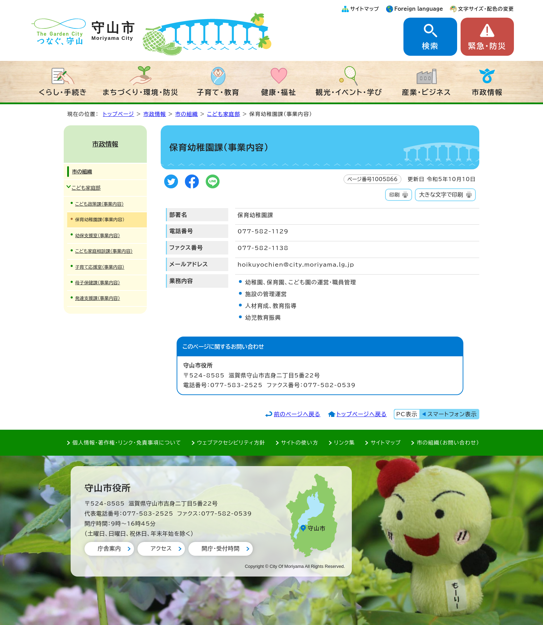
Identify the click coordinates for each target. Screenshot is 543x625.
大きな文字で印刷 (441, 194)
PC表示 (406, 414)
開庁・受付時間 (221, 548)
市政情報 (487, 92)
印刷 (394, 194)
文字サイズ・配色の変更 (486, 8)
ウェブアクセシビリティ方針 (231, 442)
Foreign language (418, 8)
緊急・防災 (487, 46)
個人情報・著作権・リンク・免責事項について (126, 442)
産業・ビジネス (427, 92)
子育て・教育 (218, 92)
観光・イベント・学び (349, 92)
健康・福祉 (278, 92)
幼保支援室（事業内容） (97, 235)
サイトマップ (364, 8)
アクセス (161, 548)
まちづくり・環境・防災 (141, 92)
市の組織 (186, 114)
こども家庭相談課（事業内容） (104, 251)
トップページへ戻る (362, 414)
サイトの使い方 (299, 442)
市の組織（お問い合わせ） (448, 442)
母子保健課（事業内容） (97, 282)
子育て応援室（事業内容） (99, 267)
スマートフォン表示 (452, 414)
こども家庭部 (223, 114)
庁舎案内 (109, 548)
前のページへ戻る (297, 414)
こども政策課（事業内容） (99, 204)
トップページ (118, 114)
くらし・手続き (63, 92)
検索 (430, 46)
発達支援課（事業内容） (97, 298)
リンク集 (344, 442)
